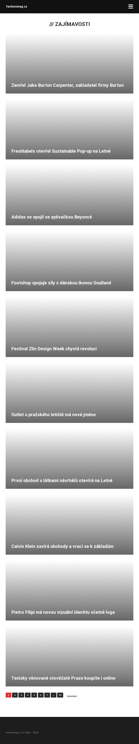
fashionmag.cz (16, 6)
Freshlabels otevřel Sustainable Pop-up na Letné (61, 151)
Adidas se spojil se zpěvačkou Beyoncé (51, 217)
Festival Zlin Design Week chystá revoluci (54, 348)
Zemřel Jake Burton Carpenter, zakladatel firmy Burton (67, 85)
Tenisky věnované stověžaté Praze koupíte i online (63, 678)
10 (60, 695)
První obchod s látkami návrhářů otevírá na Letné (61, 480)
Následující (72, 696)
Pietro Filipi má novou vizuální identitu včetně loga (63, 612)
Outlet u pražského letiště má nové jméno (53, 414)
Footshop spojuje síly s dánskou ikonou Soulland (61, 283)
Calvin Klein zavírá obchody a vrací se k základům (62, 546)
